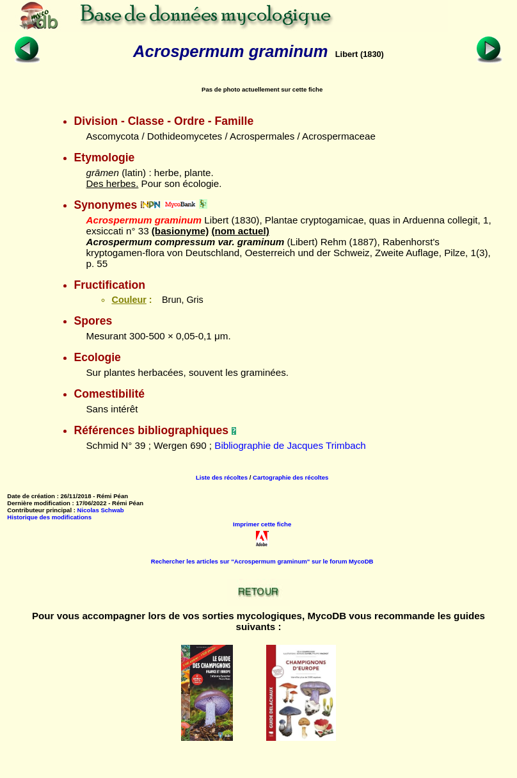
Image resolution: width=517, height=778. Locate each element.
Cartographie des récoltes (290, 477)
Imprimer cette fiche (262, 524)
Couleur (128, 300)
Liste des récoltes (222, 477)
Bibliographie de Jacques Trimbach (289, 445)
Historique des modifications (49, 517)
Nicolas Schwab (100, 510)
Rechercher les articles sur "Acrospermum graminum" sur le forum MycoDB (262, 561)
